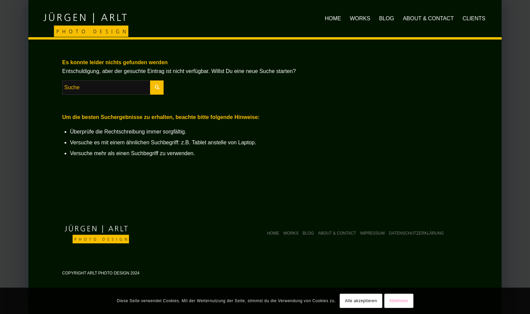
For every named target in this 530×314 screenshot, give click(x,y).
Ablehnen (398, 300)
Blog (308, 233)
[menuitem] (332, 18)
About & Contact (337, 233)
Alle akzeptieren (361, 300)
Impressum (372, 233)
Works (290, 233)
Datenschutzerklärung (416, 233)
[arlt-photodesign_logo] (84, 18)
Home (273, 233)
